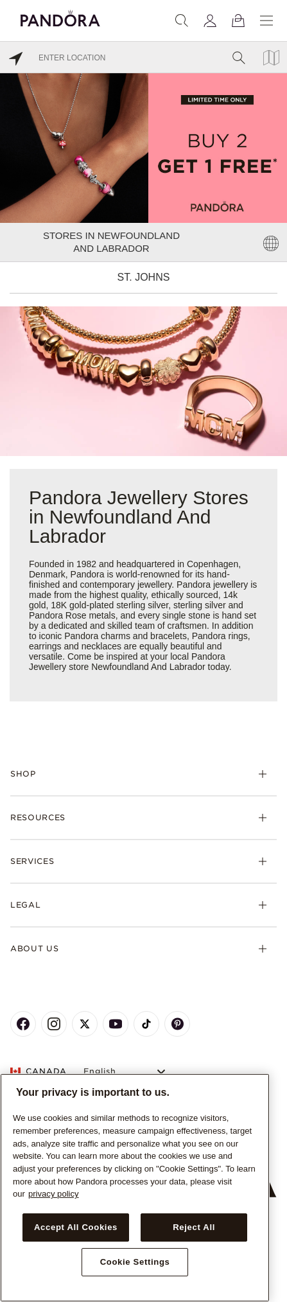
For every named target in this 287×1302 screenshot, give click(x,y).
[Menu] (266, 20)
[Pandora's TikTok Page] (146, 1024)
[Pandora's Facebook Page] (23, 1024)
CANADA (38, 1071)
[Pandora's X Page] (85, 1024)
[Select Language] (126, 1071)
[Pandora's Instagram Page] (54, 1024)
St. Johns (143, 277)
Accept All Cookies (75, 1227)
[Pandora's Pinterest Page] (177, 1024)
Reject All (194, 1227)
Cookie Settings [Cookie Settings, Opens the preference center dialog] (135, 1262)
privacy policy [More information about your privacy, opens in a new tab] (53, 1194)
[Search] (182, 20)
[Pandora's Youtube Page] (115, 1024)
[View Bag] (238, 20)
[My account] (210, 20)
